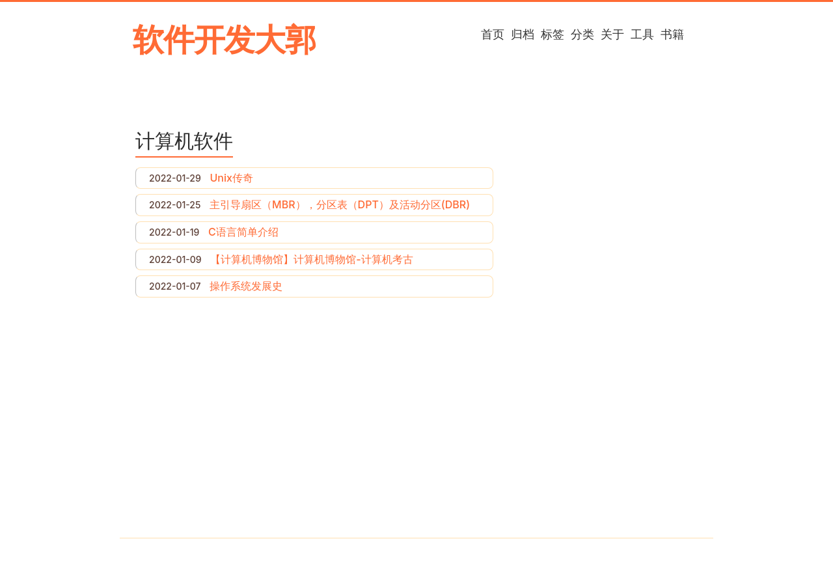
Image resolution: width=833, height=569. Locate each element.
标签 (552, 34)
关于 (612, 34)
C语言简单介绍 (243, 231)
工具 (642, 34)
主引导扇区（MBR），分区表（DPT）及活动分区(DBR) (340, 204)
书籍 (672, 34)
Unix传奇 (231, 177)
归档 (522, 34)
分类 (582, 34)
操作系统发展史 (246, 285)
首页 (492, 34)
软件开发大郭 (224, 39)
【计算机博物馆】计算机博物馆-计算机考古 (311, 259)
